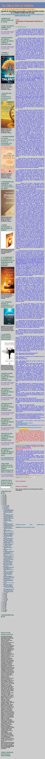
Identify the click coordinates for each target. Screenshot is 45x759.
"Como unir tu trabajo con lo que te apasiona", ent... (8, 558)
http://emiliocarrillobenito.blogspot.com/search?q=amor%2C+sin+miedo (28, 427)
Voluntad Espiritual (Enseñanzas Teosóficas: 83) (8, 554)
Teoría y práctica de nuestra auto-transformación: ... (8, 515)
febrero (4, 599)
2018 (3, 504)
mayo (4, 596)
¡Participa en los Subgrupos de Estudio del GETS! (8, 535)
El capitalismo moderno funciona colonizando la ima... (8, 528)
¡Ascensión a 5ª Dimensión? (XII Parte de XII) (8, 519)
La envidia (5, 581)
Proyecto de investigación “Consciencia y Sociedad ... (8, 587)
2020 (3, 501)
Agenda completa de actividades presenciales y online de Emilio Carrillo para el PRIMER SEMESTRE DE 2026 (22, 15)
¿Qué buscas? (5, 566)
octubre (4, 507)
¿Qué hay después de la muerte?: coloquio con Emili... (8, 574)
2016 (3, 602)
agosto (4, 592)
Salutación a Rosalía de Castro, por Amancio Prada (8, 576)
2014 (3, 605)
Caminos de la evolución (7, 563)
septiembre (5, 508)
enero (4, 600)
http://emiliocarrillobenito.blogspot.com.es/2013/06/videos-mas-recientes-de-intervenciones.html (7, 458)
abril (4, 597)
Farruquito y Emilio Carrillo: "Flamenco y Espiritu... (8, 524)
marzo (4, 598)
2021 (3, 500)
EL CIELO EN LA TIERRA (17, 5)
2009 (3, 611)
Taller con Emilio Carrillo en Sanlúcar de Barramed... (8, 517)
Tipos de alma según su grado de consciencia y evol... (8, 589)
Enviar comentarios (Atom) (28, 527)
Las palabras (5, 522)
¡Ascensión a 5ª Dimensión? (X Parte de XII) (8, 560)
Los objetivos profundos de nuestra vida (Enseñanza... (8, 510)
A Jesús (4, 513)
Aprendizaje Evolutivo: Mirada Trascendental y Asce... (8, 526)
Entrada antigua (40, 524)
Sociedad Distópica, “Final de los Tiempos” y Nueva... (8, 567)
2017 (3, 601)
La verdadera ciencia (7, 545)
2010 (3, 610)
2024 (3, 497)
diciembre (5, 505)
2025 (3, 496)
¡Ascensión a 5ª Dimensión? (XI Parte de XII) (8, 542)
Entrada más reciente (20, 524)
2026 (3, 494)
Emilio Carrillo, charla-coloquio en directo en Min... (8, 521)
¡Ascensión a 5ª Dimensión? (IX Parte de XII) (8, 578)
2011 (3, 608)
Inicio (31, 524)
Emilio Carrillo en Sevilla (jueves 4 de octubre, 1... (8, 512)
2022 (3, 499)
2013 (3, 606)
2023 (3, 498)
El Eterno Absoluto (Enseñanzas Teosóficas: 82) (8, 570)
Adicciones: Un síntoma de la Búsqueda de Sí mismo (8, 533)
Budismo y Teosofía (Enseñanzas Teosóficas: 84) (8, 531)
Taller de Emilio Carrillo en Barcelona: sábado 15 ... (8, 562)
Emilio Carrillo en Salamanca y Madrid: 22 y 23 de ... (8, 556)
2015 (3, 604)
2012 (3, 607)
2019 (3, 503)
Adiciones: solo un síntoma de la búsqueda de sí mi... (8, 591)
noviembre (5, 506)
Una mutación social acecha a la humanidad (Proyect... (8, 552)
